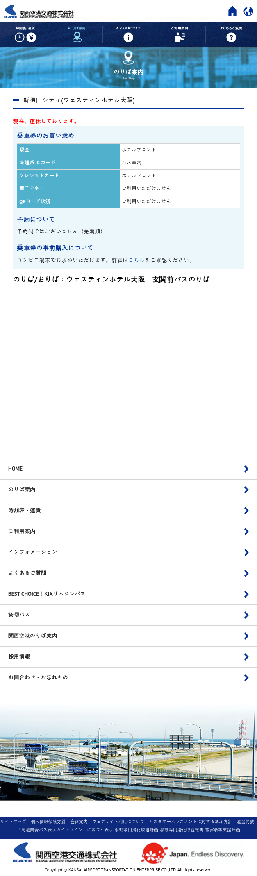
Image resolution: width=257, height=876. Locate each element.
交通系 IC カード (37, 162)
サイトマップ (13, 821)
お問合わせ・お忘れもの (38, 677)
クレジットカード (39, 175)
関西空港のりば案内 (32, 635)
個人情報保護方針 (48, 821)
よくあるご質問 (27, 573)
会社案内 (79, 821)
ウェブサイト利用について (118, 821)
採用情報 (19, 656)
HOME (15, 468)
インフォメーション (32, 552)
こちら (136, 260)
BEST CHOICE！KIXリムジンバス (47, 594)
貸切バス (19, 614)
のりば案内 (21, 489)
